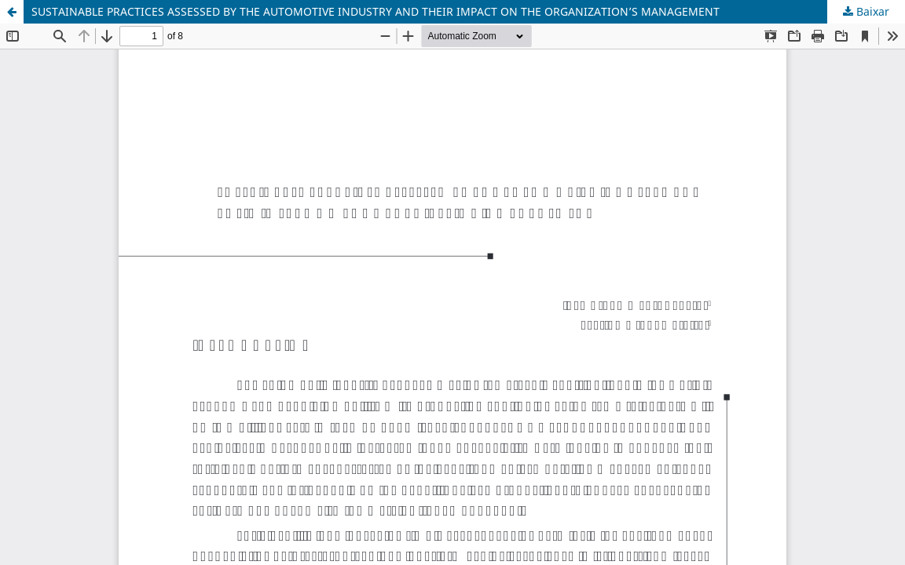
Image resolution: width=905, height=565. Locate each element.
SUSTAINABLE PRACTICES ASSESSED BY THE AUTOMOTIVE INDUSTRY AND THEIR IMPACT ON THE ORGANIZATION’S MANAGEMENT (375, 11)
